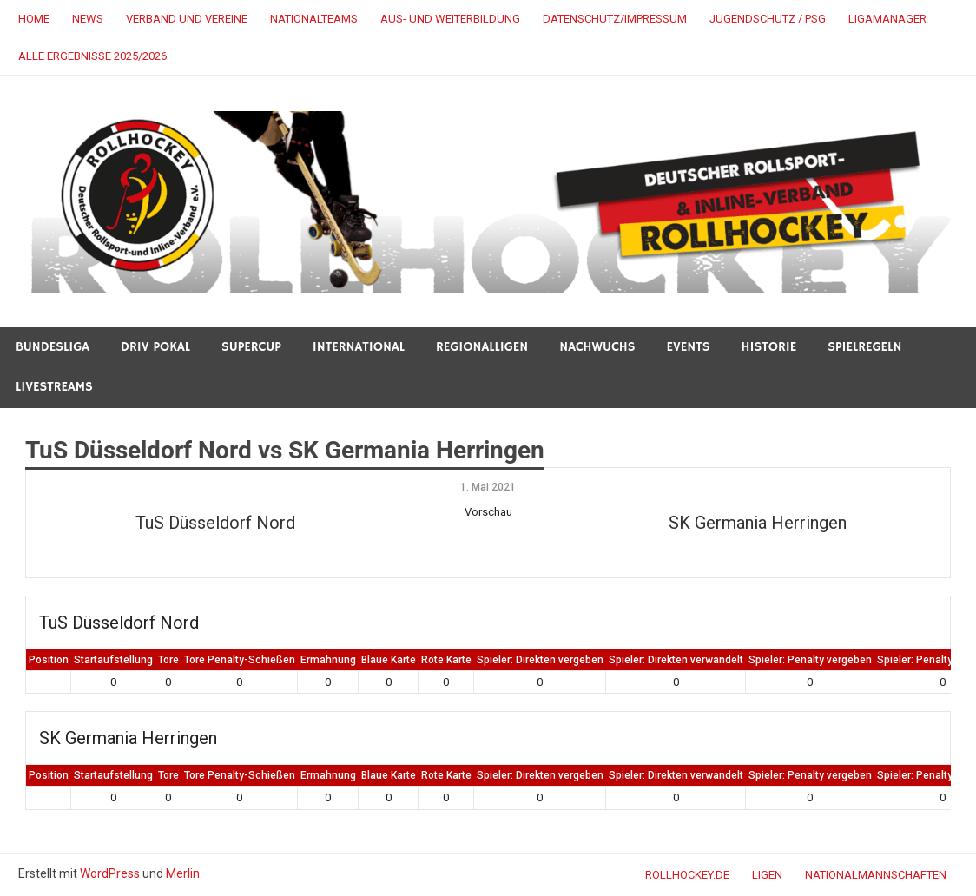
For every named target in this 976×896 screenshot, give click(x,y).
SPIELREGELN (864, 347)
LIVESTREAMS (54, 387)
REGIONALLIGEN (482, 347)
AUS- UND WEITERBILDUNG (450, 18)
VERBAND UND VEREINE (186, 18)
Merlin (183, 873)
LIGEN (767, 874)
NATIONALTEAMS (314, 18)
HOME (33, 18)
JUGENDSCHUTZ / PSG (767, 18)
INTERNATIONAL (359, 347)
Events (688, 347)
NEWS (87, 18)
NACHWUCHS (597, 347)
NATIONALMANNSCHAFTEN (875, 874)
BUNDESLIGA (52, 347)
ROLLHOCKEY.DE (687, 874)
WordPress (110, 873)
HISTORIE (769, 347)
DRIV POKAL (155, 347)
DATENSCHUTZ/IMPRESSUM (615, 18)
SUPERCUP (251, 347)
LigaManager (887, 18)
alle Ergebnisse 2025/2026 (92, 56)
